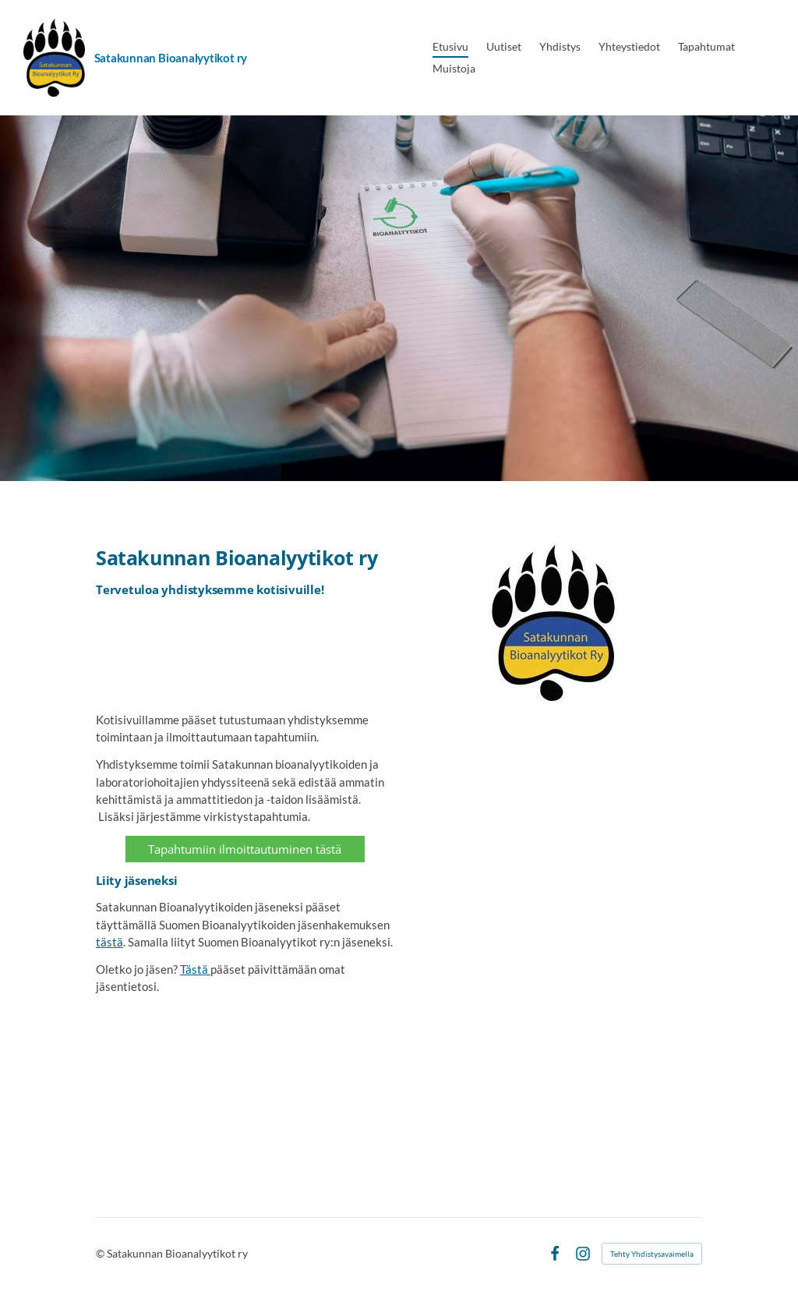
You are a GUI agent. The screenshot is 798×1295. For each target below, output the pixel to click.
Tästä (195, 969)
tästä (109, 942)
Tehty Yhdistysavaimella (652, 1253)
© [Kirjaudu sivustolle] (101, 1253)
